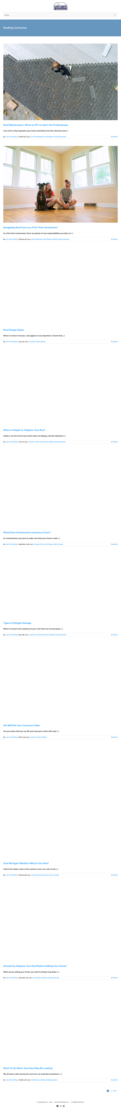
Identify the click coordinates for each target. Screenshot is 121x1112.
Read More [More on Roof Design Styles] (114, 341)
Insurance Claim (39, 544)
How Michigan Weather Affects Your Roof (25, 863)
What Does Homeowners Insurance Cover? (27, 532)
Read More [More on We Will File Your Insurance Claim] (114, 737)
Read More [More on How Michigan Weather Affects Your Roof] (114, 875)
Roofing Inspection (60, 137)
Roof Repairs (50, 137)
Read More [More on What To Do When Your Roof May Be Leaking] (114, 1080)
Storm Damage (58, 544)
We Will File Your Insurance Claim (21, 725)
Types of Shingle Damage (17, 623)
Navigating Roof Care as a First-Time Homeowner (30, 227)
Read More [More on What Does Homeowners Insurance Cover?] (114, 544)
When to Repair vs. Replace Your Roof (24, 430)
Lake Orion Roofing (11, 137)
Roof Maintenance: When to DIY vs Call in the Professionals (35, 125)
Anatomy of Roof (34, 341)
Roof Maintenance (39, 137)
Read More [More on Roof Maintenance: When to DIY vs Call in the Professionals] (114, 137)
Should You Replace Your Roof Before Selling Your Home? (35, 966)
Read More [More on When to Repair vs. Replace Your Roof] (114, 442)
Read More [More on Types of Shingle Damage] (114, 635)
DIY (32, 137)
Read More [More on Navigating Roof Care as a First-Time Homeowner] (114, 239)
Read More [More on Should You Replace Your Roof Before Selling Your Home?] (114, 978)
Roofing (54, 239)
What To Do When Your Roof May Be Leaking (27, 1068)
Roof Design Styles (13, 329)
